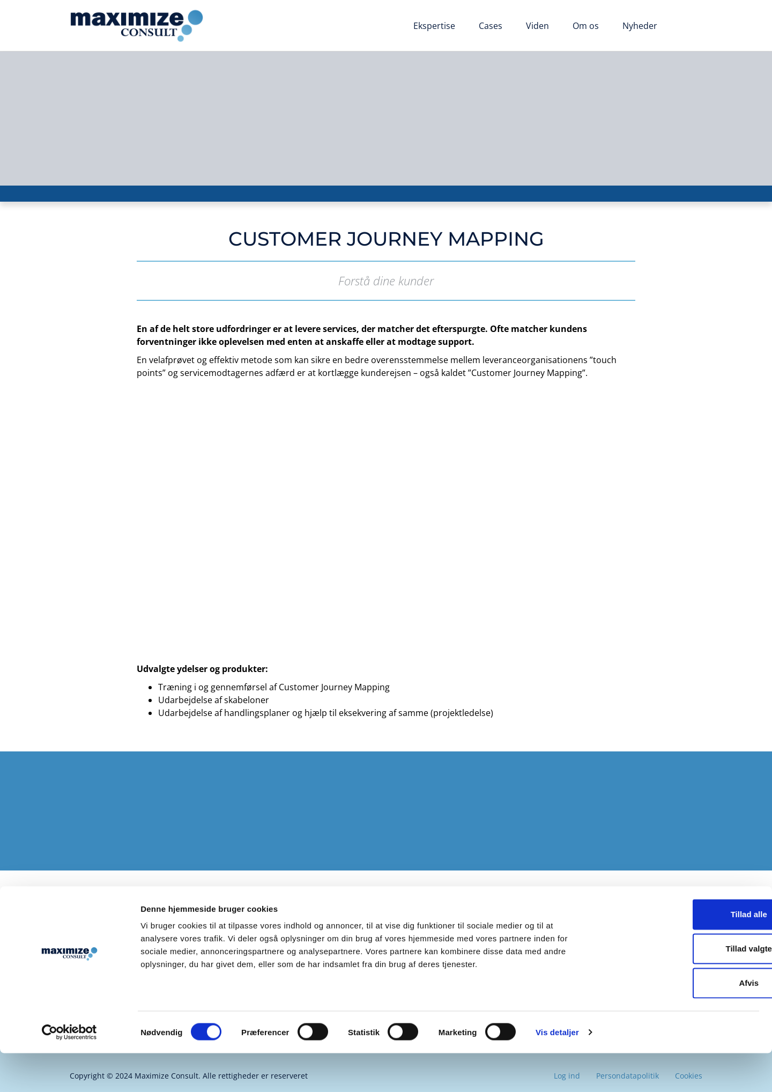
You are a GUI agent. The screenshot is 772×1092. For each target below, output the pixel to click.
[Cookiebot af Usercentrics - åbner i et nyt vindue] (69, 1071)
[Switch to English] (685, 27)
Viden (537, 26)
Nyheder (639, 26)
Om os (586, 26)
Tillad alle (682, 952)
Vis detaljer (557, 1070)
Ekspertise (434, 26)
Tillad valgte (682, 987)
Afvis (683, 1021)
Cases (490, 26)
